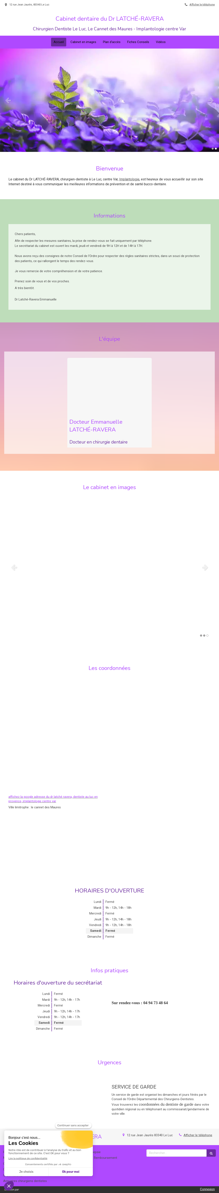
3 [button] (207, 635)
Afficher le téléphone (202, 4)
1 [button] (213, 148)
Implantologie (129, 179)
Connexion (207, 1189)
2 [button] (216, 148)
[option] (109, 100)
